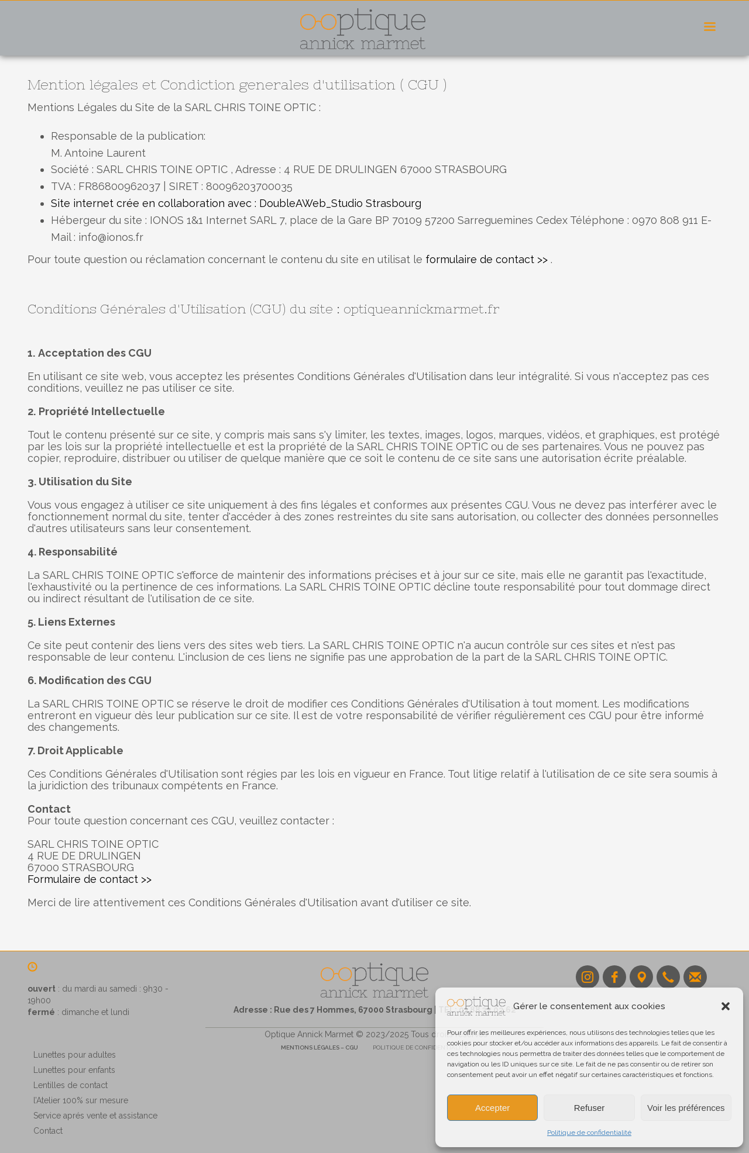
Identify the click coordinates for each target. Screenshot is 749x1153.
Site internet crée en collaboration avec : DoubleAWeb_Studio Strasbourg (236, 203)
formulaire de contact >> (485, 259)
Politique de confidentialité (589, 1132)
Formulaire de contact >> (90, 879)
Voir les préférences (686, 1108)
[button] (725, 1006)
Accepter (492, 1108)
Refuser (589, 1108)
